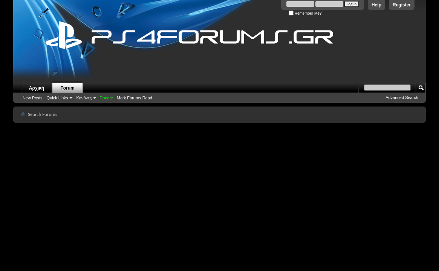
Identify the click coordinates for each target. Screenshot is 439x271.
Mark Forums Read (134, 98)
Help (376, 5)
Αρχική (36, 88)
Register (402, 5)
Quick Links (57, 98)
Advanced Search (401, 97)
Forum (67, 88)
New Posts (33, 98)
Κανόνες (84, 98)
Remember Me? (305, 13)
